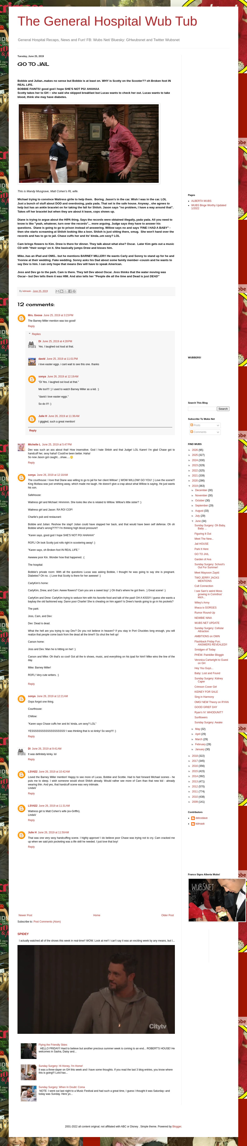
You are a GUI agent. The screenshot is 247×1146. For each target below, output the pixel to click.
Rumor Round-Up (205, 612)
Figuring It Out (203, 533)
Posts (195, 425)
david (41, 358)
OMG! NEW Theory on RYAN (212, 702)
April (198, 734)
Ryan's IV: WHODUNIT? (209, 712)
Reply (31, 326)
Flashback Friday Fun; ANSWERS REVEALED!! (211, 643)
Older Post (167, 915)
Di (39, 341)
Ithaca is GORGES (206, 607)
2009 (195, 801)
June (198, 521)
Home (96, 915)
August (199, 510)
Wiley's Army (202, 602)
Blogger (176, 1126)
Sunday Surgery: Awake (209, 722)
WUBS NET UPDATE (207, 622)
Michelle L (34, 444)
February (200, 744)
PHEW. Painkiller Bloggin (209, 654)
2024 (195, 460)
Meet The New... (204, 538)
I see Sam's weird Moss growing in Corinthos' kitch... (208, 594)
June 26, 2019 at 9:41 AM (46, 748)
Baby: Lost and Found (207, 673)
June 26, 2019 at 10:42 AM (54, 771)
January (200, 749)
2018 (195, 755)
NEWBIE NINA (203, 617)
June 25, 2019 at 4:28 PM (57, 341)
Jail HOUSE (202, 543)
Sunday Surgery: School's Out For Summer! (210, 566)
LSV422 (32, 771)
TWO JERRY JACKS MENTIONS (207, 579)
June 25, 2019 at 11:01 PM (62, 358)
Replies (36, 334)
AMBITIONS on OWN (207, 636)
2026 (195, 450)
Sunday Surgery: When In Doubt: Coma (62, 1087)
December (201, 490)
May (198, 729)
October (200, 500)
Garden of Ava (203, 559)
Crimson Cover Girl (206, 686)
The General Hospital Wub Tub (107, 21)
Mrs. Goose (35, 315)
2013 (195, 781)
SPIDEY (23, 934)
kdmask (200, 823)
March (199, 739)
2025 (195, 455)
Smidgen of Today (205, 649)
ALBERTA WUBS (201, 200)
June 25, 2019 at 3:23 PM (58, 315)
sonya (42, 376)
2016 (195, 765)
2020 (195, 480)
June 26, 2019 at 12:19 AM (62, 376)
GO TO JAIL (202, 554)
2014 (195, 776)
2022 (195, 470)
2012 (195, 786)
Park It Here (202, 549)
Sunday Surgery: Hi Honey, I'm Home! (61, 1066)
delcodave (202, 818)
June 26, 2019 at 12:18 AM (52, 474)
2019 (195, 485)
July (198, 515)
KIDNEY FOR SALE (206, 691)
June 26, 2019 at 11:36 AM (63, 416)
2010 (195, 796)
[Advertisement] (205, 120)
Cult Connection (204, 586)
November (201, 495)
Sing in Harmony (204, 696)
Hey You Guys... (204, 668)
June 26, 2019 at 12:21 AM (52, 696)
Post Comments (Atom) (47, 921)
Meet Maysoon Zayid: (207, 572)
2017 (195, 760)
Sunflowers (201, 717)
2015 (195, 771)
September (202, 505)
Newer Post (25, 915)
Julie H (42, 416)
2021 (195, 475)
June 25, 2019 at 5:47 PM (57, 444)
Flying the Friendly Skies (53, 1044)
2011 (195, 791)
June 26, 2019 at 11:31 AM (54, 805)
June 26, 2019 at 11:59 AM (53, 832)
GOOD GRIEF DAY (206, 707)
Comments (198, 432)
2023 (195, 465)
